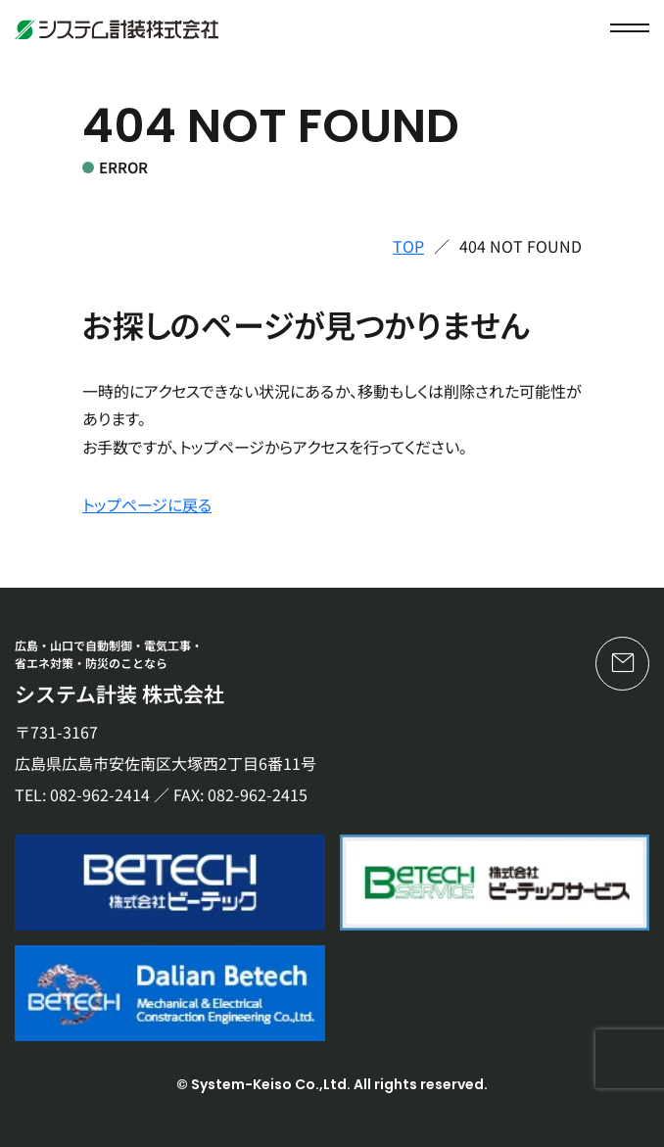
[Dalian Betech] (170, 993)
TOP (408, 246)
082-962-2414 (100, 794)
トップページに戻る (147, 504)
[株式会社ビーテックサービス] (495, 883)
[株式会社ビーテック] (170, 883)
